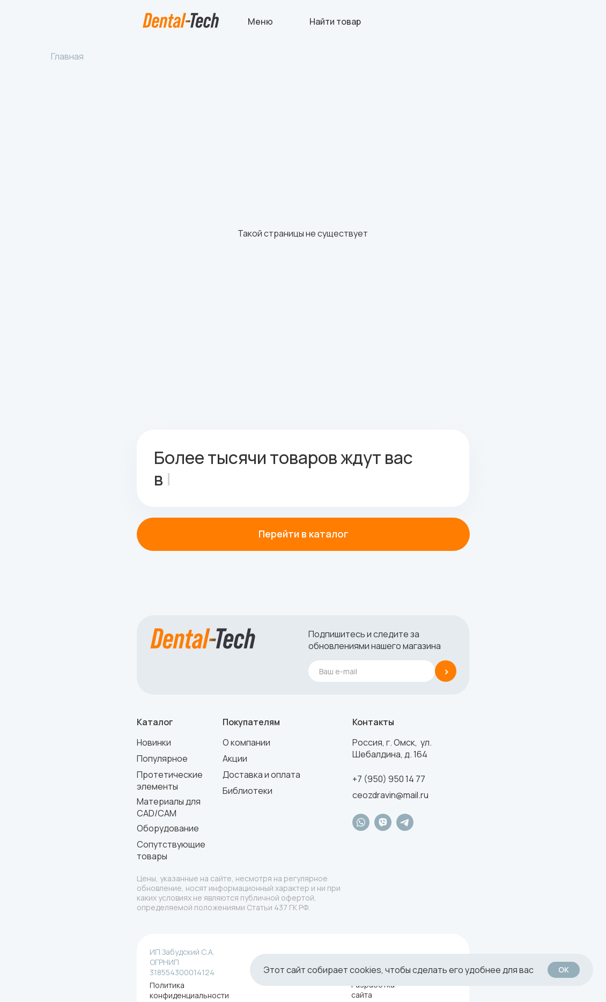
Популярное (162, 758)
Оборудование (168, 828)
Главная (67, 56)
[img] (180, 20)
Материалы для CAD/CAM (169, 807)
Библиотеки (247, 791)
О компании (246, 742)
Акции (235, 758)
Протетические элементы (170, 780)
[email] (371, 671)
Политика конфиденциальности (189, 990)
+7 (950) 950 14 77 (388, 779)
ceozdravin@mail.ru (390, 795)
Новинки (154, 742)
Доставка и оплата (261, 774)
